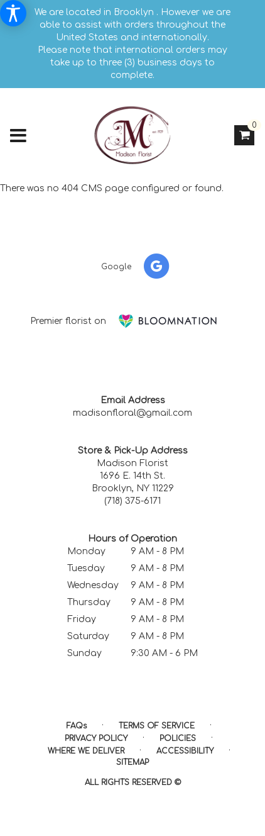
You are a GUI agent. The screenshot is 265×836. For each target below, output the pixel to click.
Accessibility (185, 751)
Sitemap (132, 762)
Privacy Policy (96, 738)
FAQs (77, 726)
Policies (178, 738)
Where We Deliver (86, 751)
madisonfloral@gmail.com (132, 413)
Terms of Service (157, 726)
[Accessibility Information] (13, 13)
